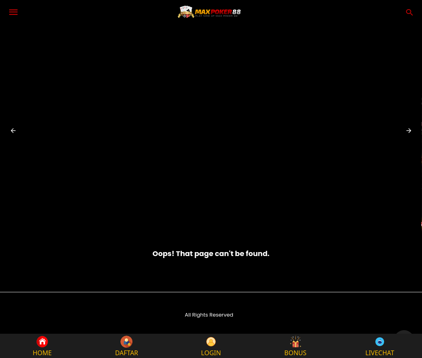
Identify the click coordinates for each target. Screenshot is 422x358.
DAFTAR (126, 346)
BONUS (295, 346)
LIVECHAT (379, 346)
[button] (13, 130)
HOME (42, 346)
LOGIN (211, 346)
